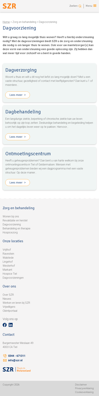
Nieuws (7, 298)
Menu (89, 6)
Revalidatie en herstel (15, 220)
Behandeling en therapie (16, 228)
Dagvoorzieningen (13, 277)
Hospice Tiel (10, 273)
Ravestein (8, 253)
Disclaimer (81, 384)
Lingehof (8, 261)
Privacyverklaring (84, 388)
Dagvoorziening (12, 224)
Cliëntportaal (10, 310)
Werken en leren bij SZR (16, 302)
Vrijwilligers (9, 306)
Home (6, 22)
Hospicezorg (10, 232)
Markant (7, 269)
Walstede (8, 257)
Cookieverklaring (84, 392)
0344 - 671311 (16, 355)
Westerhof (9, 265)
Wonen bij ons (11, 216)
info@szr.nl (15, 360)
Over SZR (8, 294)
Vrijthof (7, 249)
